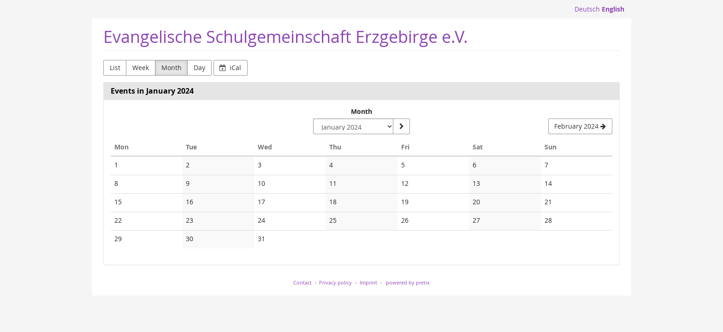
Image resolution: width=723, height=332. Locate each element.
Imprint (368, 282)
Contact (302, 282)
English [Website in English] (613, 9)
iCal (230, 67)
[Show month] (401, 126)
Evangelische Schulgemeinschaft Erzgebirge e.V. (285, 36)
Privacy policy (335, 282)
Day (199, 67)
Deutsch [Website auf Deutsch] (587, 9)
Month (171, 67)
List (115, 67)
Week (140, 67)
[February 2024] (580, 126)
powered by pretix (408, 282)
